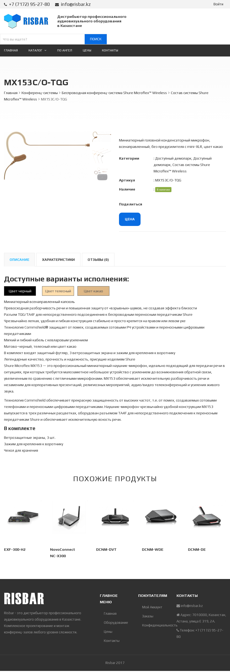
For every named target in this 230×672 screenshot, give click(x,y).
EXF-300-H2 (15, 549)
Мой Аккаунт (152, 607)
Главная (11, 93)
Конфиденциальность (155, 625)
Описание (19, 260)
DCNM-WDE (152, 549)
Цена (130, 219)
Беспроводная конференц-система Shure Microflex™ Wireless (114, 93)
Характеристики (58, 260)
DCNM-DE (197, 549)
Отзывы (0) (98, 260)
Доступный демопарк (173, 158)
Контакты (112, 641)
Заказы (147, 616)
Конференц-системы (40, 93)
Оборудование (116, 623)
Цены (108, 632)
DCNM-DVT (106, 549)
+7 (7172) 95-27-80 (29, 4)
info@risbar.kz (76, 4)
